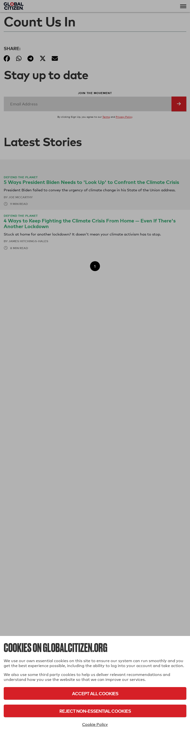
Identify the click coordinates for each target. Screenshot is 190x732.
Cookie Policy (95, 724)
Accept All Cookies (95, 693)
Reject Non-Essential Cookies (95, 711)
